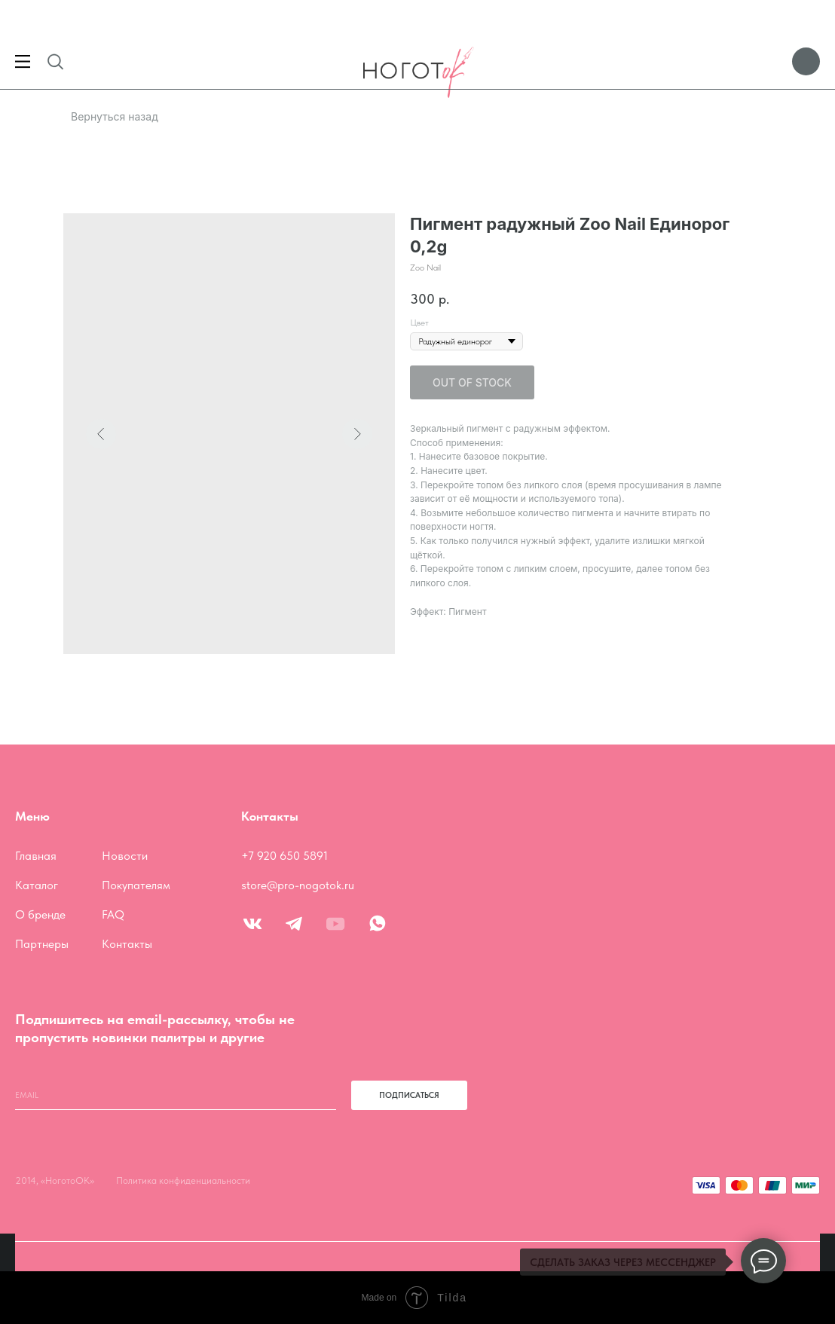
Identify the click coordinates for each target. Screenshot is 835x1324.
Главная (36, 856)
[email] (175, 1095)
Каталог (36, 885)
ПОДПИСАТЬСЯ (409, 1095)
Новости (125, 856)
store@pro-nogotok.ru (297, 885)
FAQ (113, 914)
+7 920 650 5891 (284, 856)
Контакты (127, 944)
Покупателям (136, 885)
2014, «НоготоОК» (54, 1180)
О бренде (40, 914)
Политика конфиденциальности (183, 1180)
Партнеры (42, 944)
